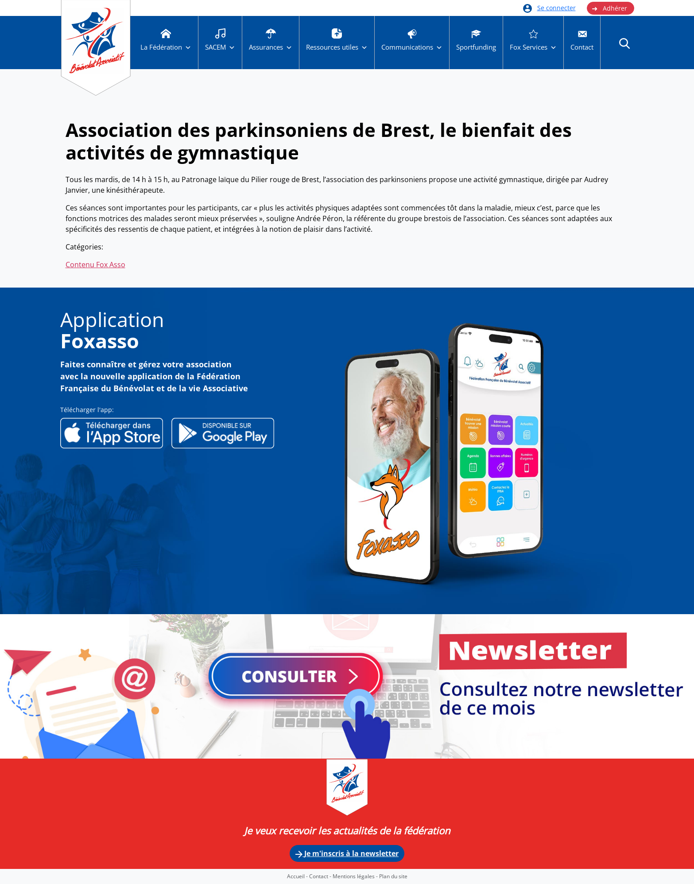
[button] (624, 43)
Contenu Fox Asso (95, 264)
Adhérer (609, 8)
